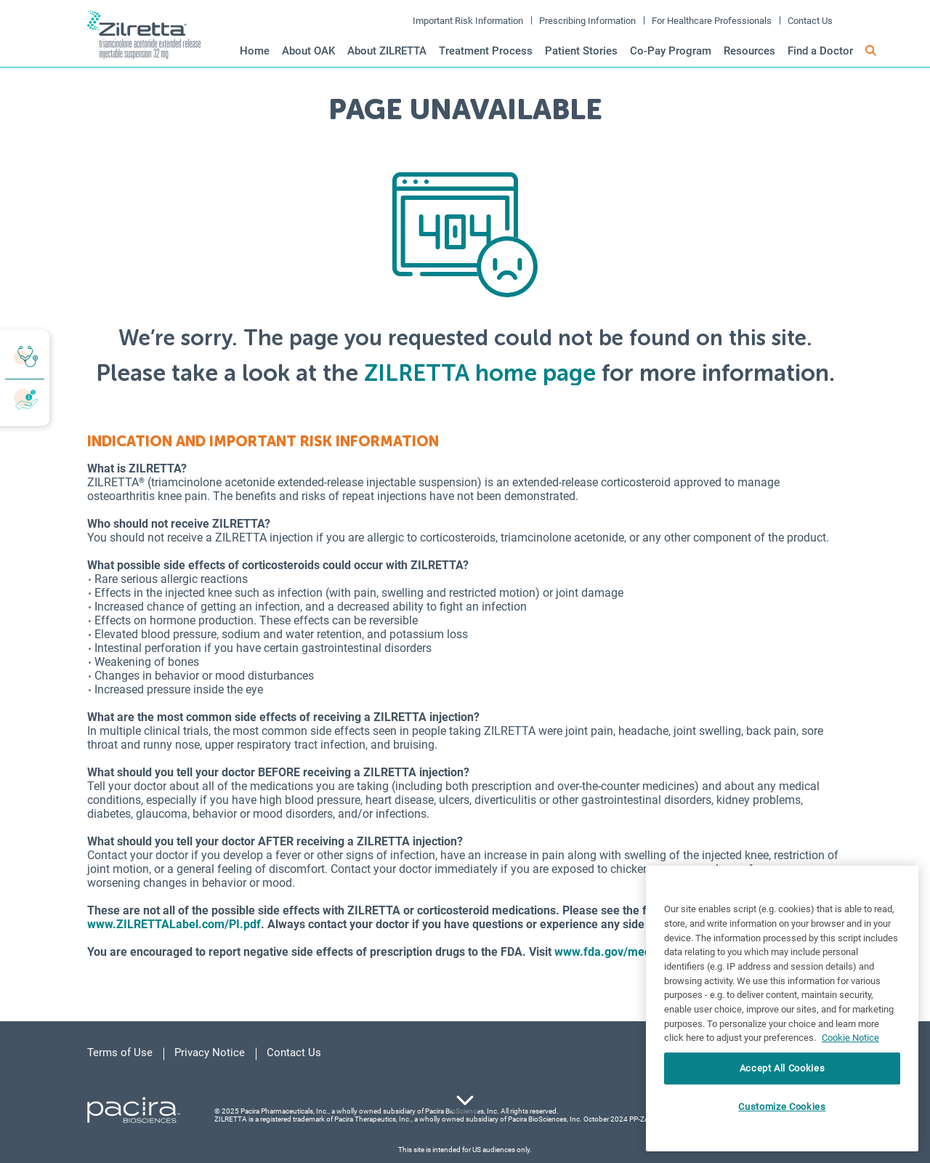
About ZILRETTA (386, 50)
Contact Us (810, 20)
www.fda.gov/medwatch (618, 952)
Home (255, 50)
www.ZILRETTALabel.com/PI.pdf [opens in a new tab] (174, 924)
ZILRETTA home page (480, 373)
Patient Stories (581, 50)
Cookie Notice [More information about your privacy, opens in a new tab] (850, 1037)
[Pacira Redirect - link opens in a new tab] (133, 1109)
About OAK (308, 50)
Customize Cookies (781, 1106)
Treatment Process (486, 50)
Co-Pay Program (670, 50)
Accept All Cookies (782, 1068)
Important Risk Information (468, 20)
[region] (782, 1008)
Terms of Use (120, 1052)
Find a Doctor (820, 50)
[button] (870, 51)
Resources (749, 50)
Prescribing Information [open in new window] (587, 20)
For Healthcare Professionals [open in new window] (712, 20)
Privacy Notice (209, 1052)
